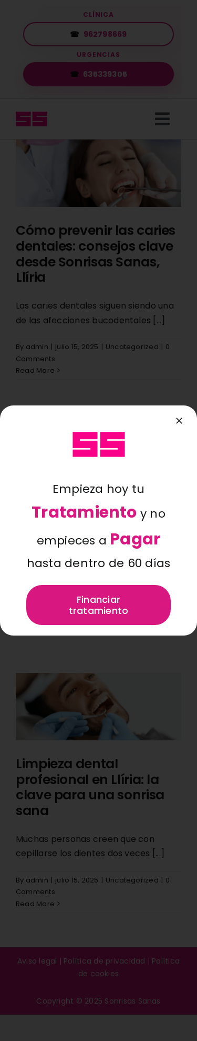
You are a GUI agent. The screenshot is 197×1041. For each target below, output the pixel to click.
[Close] (179, 420)
